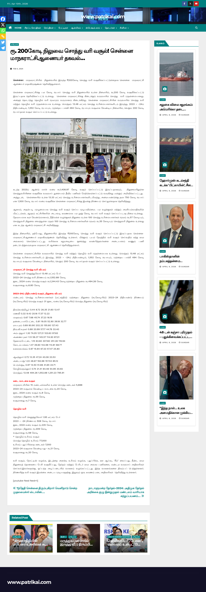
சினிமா (123, 28)
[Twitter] (3, 42)
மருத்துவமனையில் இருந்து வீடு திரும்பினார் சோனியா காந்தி (78, 544)
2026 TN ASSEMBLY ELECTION (119, 537)
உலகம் (162, 99)
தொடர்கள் (110, 28)
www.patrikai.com (103, 16)
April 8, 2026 (169, 418)
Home (18, 28)
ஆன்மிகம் (76, 28)
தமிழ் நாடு (14, 44)
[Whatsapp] (3, 31)
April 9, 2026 (169, 115)
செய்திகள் (49, 28)
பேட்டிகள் (63, 28)
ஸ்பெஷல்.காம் (93, 28)
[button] (196, 27)
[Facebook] (3, 19)
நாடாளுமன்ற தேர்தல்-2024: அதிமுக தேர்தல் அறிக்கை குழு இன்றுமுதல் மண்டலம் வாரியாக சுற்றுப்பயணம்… (115, 492)
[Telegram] (3, 48)
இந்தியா (63, 537)
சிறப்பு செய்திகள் (32, 28)
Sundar (184, 115)
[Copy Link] (3, 36)
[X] (3, 25)
